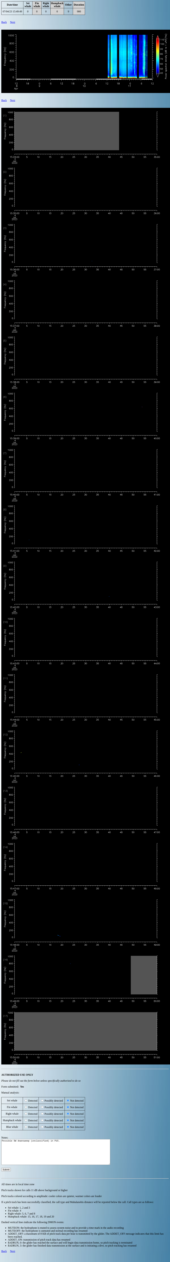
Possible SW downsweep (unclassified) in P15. (62, 1154)
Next (12, 22)
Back (4, 22)
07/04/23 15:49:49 (12, 11)
